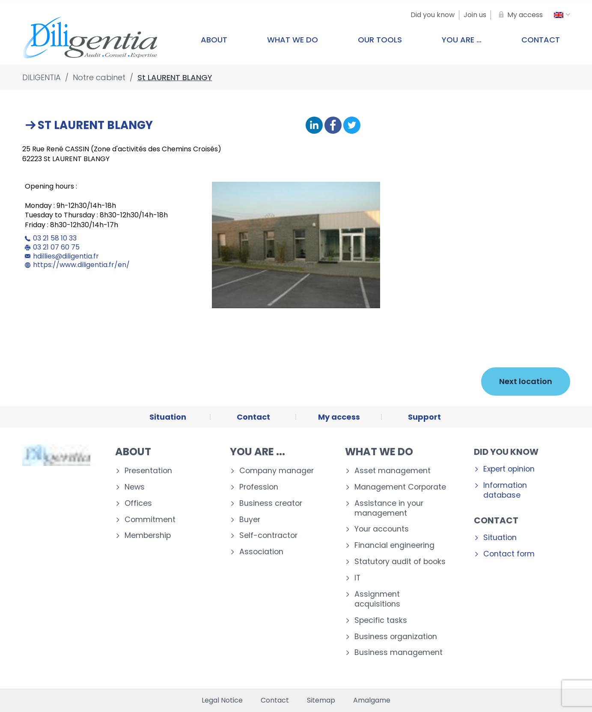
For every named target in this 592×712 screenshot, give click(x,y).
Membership (148, 536)
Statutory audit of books (400, 562)
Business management (398, 653)
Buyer (249, 520)
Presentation (148, 471)
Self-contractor (268, 536)
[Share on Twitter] (351, 126)
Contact (540, 39)
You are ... (257, 452)
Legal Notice (222, 700)
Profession (258, 487)
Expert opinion (509, 469)
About (214, 39)
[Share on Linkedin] (314, 126)
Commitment (150, 520)
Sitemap (321, 700)
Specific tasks (380, 620)
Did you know (506, 452)
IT (357, 578)
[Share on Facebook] (333, 126)
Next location (525, 381)
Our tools (380, 39)
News (135, 487)
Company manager (276, 471)
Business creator (270, 503)
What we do (292, 39)
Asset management (392, 471)
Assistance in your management (388, 508)
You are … (462, 39)
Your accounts (381, 529)
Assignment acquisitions (377, 599)
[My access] (519, 15)
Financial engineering (394, 545)
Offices (138, 503)
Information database (505, 490)
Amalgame (371, 700)
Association (261, 552)
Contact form (509, 554)
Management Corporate (400, 487)
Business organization (395, 637)
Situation (500, 538)
